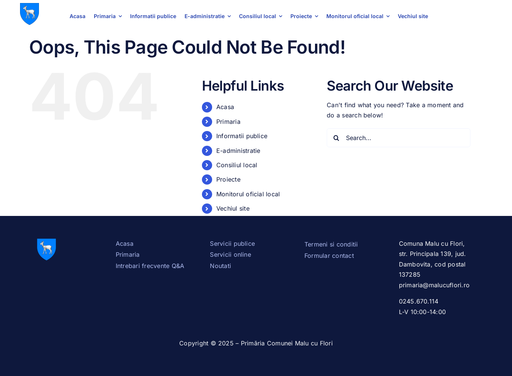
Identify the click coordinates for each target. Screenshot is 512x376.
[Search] (336, 137)
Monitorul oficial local (248, 194)
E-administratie (238, 150)
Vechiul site (233, 208)
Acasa (225, 107)
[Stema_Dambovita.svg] (29, 6)
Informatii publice (241, 136)
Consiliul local (237, 165)
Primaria (228, 121)
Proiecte (228, 179)
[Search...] (398, 137)
